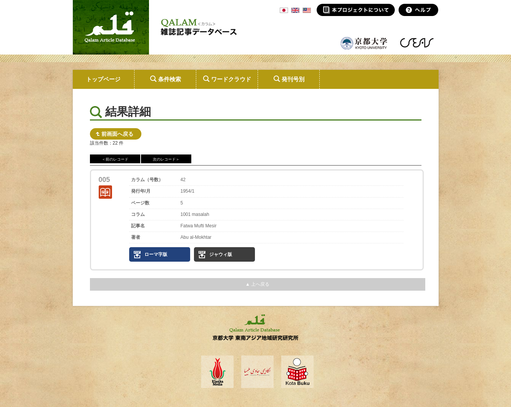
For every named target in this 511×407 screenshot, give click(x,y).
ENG (295, 10)
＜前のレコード (115, 159)
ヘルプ (419, 10)
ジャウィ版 (220, 254)
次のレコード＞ (166, 159)
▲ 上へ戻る (257, 284)
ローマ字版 (155, 254)
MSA (307, 10)
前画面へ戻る (117, 134)
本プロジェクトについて (356, 10)
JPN (284, 10)
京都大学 (364, 42)
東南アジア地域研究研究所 (417, 42)
